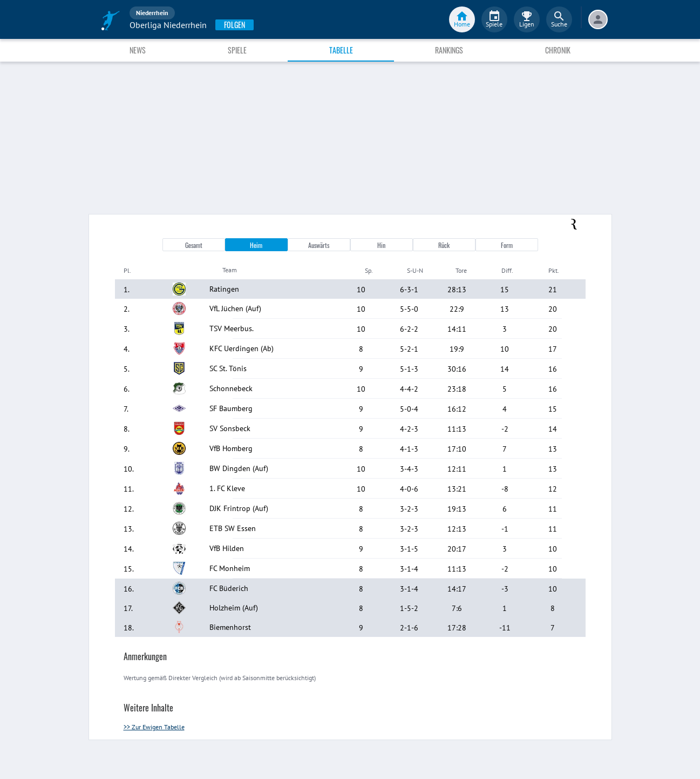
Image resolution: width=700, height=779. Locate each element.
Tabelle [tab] (341, 50)
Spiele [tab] (237, 50)
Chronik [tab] (557, 50)
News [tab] (138, 50)
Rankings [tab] (449, 50)
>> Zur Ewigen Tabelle (154, 727)
